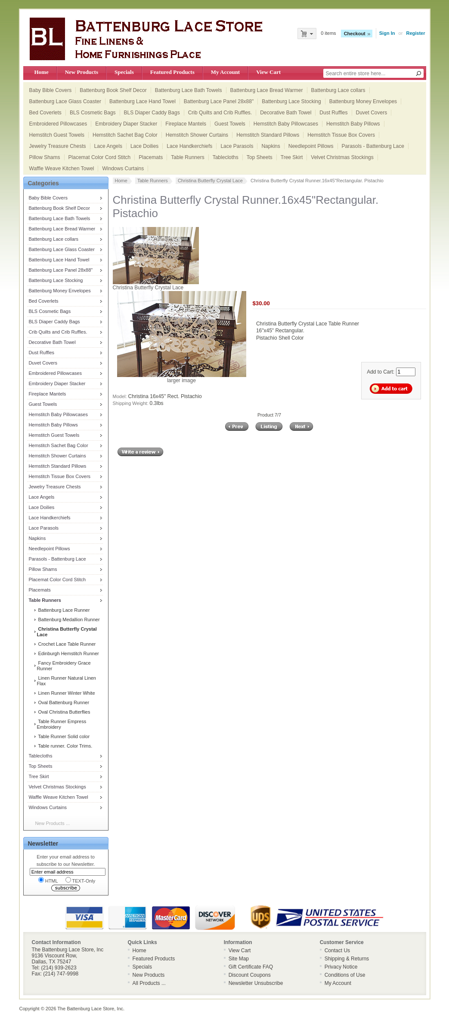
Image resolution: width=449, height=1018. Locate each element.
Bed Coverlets (45, 113)
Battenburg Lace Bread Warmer (266, 90)
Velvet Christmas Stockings (342, 157)
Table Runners (187, 157)
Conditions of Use (345, 975)
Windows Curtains (123, 169)
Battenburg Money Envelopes (363, 101)
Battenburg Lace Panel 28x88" (219, 101)
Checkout (354, 33)
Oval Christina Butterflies (63, 711)
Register (415, 33)
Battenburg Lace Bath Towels (188, 90)
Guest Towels (229, 124)
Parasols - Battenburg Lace (373, 146)
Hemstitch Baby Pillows (353, 124)
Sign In (387, 33)
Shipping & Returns (347, 959)
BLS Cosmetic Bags (93, 113)
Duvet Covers (371, 113)
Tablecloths (225, 157)
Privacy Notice (341, 967)
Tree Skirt (292, 157)
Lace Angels (108, 146)
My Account (225, 72)
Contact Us (337, 950)
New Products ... (52, 823)
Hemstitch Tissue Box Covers (341, 135)
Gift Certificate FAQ (251, 967)
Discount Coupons (250, 975)
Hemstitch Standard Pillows (267, 135)
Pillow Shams (44, 157)
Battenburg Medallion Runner (68, 619)
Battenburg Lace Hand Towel (142, 101)
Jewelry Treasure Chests (57, 146)
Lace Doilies (144, 146)
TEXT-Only (80, 880)
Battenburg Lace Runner (63, 610)
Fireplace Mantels (185, 124)
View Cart (268, 72)
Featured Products (172, 72)
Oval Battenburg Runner (63, 702)
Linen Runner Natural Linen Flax (66, 680)
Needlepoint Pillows (311, 146)
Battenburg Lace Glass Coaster (65, 101)
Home (41, 72)
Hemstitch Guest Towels (57, 135)
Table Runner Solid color (63, 736)
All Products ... (149, 983)
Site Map (239, 959)
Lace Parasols (236, 146)
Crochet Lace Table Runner (66, 644)
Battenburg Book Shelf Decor (113, 90)
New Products (81, 72)
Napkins (270, 146)
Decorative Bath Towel (285, 113)
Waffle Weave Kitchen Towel (61, 169)
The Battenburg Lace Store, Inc (90, 1008)
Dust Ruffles (333, 113)
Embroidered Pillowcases (58, 124)
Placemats (151, 157)
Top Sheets (259, 157)
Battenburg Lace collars (338, 90)
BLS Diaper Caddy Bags (152, 113)
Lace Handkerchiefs (189, 146)
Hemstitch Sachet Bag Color (125, 135)
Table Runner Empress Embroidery (61, 724)
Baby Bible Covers (50, 90)
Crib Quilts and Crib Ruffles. (220, 113)
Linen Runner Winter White (66, 693)
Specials (124, 72)
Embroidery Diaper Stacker (126, 124)
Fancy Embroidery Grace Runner (63, 665)
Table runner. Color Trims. (64, 745)
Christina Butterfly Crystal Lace (210, 180)
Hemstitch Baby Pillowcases (286, 124)
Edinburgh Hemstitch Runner (68, 653)
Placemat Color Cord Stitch (99, 157)
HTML (48, 880)
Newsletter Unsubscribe (256, 983)
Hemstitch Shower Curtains (197, 135)
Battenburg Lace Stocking (291, 101)
